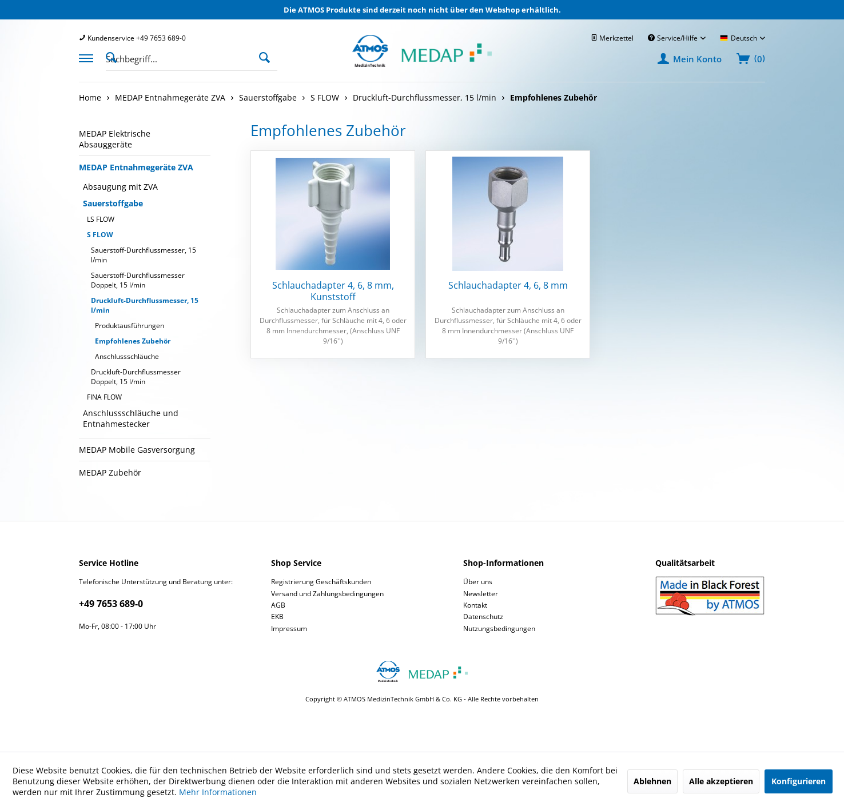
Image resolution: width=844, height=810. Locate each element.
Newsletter (480, 593)
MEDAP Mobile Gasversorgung (137, 449)
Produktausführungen (129, 325)
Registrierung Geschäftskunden (321, 581)
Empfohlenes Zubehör (132, 341)
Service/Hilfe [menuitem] (673, 38)
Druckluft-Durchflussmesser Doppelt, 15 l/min (136, 376)
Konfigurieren (798, 781)
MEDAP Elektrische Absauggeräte (114, 139)
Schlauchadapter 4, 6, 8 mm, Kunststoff (333, 291)
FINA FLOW (104, 397)
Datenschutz (483, 616)
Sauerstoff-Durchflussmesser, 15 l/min (143, 255)
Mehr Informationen (218, 792)
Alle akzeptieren (721, 781)
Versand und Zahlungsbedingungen (327, 593)
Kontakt (475, 605)
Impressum (289, 628)
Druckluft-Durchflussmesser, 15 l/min (144, 305)
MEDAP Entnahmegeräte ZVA (136, 167)
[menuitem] (132, 38)
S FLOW (100, 235)
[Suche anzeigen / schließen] (114, 56)
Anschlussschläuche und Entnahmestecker (130, 418)
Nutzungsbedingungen (499, 628)
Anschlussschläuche (127, 356)
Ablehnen (652, 781)
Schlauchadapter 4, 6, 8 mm (508, 286)
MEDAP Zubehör (110, 472)
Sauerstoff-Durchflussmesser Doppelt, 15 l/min (138, 280)
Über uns (477, 581)
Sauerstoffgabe (113, 203)
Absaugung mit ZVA (120, 186)
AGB (278, 605)
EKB (277, 616)
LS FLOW (100, 219)
